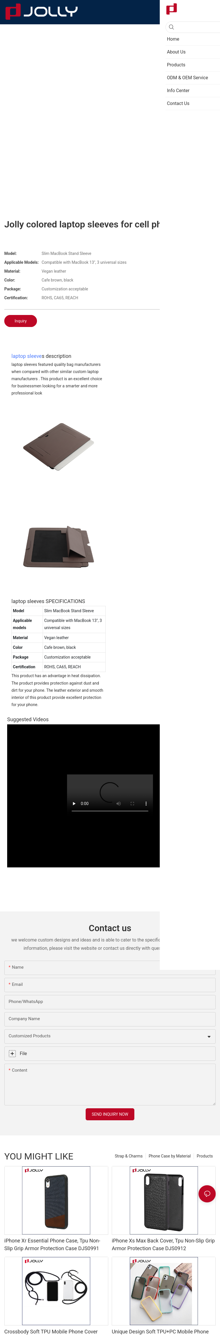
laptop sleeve (26, 356)
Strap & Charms (129, 1156)
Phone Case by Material (170, 1156)
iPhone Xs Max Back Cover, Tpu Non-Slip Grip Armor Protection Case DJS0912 (163, 1244)
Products (205, 1156)
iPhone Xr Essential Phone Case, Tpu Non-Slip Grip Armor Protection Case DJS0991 (52, 1244)
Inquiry (21, 321)
